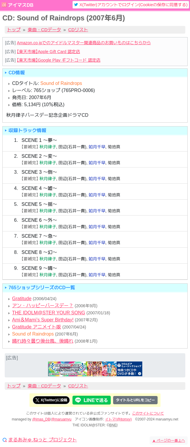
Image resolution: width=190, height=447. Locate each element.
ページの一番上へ (168, 440)
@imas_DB (41, 419)
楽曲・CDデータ (44, 29)
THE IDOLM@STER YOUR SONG (48, 312)
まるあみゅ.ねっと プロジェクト (42, 440)
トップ (14, 29)
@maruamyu (61, 419)
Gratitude (22, 298)
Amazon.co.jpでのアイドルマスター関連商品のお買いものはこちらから (84, 42)
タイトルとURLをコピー (135, 400)
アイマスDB (20, 5)
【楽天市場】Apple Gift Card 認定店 (48, 51)
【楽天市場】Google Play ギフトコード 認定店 (58, 60)
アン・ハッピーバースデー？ (42, 305)
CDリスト (78, 29)
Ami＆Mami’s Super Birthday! (43, 319)
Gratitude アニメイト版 (36, 326)
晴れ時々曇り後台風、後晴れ (42, 341)
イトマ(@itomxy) (118, 419)
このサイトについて (148, 413)
